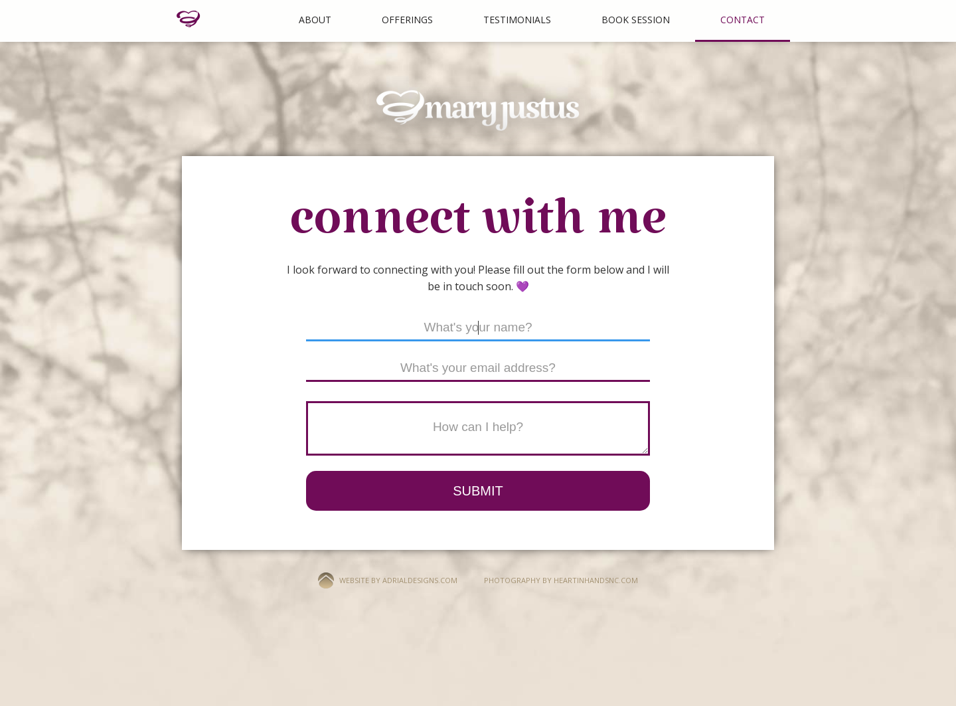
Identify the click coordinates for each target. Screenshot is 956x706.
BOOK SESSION (635, 19)
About (315, 19)
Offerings (407, 19)
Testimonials (517, 19)
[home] (188, 19)
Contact (742, 19)
